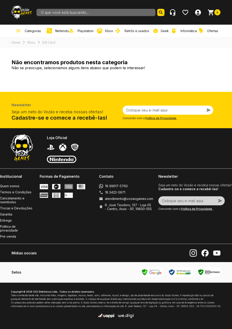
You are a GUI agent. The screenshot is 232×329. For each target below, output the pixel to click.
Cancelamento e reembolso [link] (12, 200)
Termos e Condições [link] (15, 192)
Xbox (31, 42)
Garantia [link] (6, 214)
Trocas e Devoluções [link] (16, 208)
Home (16, 42)
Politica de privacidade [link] (9, 228)
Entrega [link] (6, 220)
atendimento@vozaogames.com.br (131, 199)
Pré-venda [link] (8, 236)
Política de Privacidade (161, 118)
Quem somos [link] (9, 186)
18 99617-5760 (116, 186)
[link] (82, 31)
